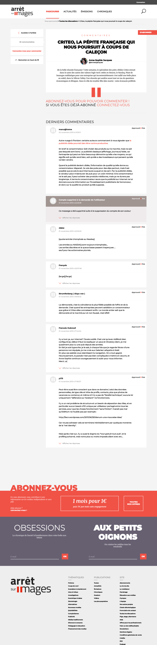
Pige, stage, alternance (128, 616)
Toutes (96, 583)
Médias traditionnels (75, 620)
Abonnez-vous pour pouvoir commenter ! (87, 101)
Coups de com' (73, 586)
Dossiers (97, 595)
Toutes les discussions (127, 613)
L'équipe (123, 601)
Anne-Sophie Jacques (100, 60)
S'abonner (145, 32)
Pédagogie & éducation (76, 626)
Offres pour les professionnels (130, 623)
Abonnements (125, 583)
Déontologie (72, 601)
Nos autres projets (126, 604)
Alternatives (72, 604)
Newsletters (124, 629)
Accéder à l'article (27, 33)
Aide (121, 620)
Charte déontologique (128, 607)
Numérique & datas (75, 598)
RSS (121, 641)
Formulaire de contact (128, 610)
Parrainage (124, 592)
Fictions (71, 583)
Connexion (140, 2)
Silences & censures (75, 623)
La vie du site (124, 586)
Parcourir (52, 11)
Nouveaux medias (74, 607)
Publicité (71, 616)
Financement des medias (77, 629)
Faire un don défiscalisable (129, 626)
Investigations (73, 595)
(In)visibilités (72, 610)
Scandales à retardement (77, 589)
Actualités (69, 11)
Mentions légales (126, 632)
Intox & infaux (73, 592)
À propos (123, 598)
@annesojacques (96, 62)
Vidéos (96, 598)
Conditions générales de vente (131, 635)
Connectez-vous (113, 105)
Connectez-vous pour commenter (26, 51)
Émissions (87, 11)
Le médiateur (124, 589)
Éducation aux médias (128, 595)
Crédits (122, 638)
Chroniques (104, 11)
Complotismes (73, 613)
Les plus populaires (101, 601)
